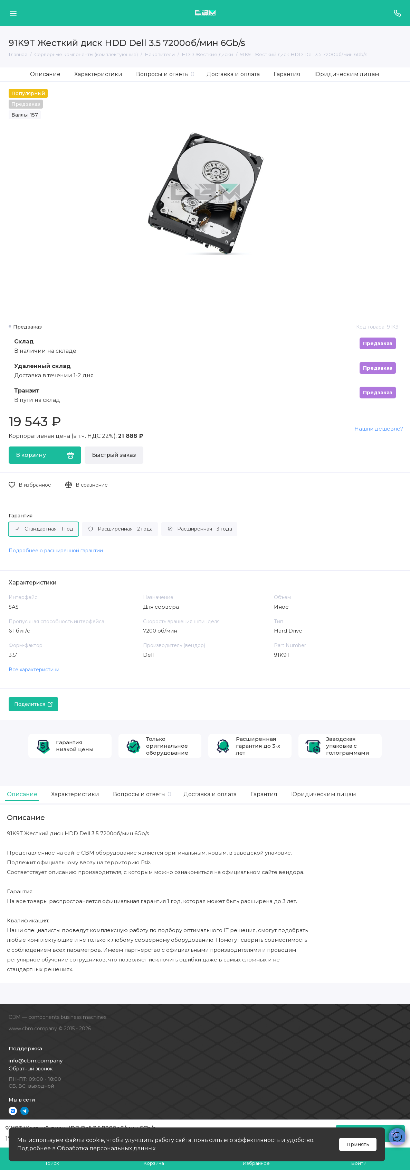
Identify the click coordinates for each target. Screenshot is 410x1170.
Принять (357, 1144)
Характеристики (98, 74)
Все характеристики (34, 669)
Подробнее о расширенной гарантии (56, 550)
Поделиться (33, 704)
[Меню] (13, 13)
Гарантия (287, 74)
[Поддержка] (397, 13)
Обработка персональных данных (106, 1148)
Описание (45, 74)
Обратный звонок (31, 1069)
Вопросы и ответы (165, 74)
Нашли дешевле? (378, 428)
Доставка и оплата (233, 74)
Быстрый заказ (114, 455)
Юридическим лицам (346, 74)
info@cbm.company (36, 1060)
